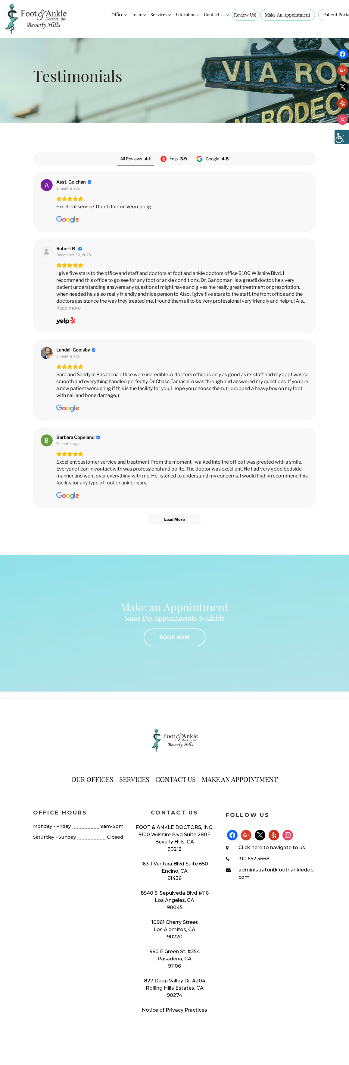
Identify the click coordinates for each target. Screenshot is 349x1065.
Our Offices (92, 779)
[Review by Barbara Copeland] (78, 437)
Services (161, 14)
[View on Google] (47, 185)
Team (139, 14)
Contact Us (217, 14)
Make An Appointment (287, 15)
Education (188, 14)
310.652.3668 (254, 859)
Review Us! (245, 15)
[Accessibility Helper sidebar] (342, 137)
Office (119, 14)
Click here (250, 847)
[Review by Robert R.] (69, 248)
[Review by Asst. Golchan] (74, 182)
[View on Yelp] (47, 252)
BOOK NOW (174, 637)
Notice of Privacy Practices (174, 1010)
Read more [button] (68, 308)
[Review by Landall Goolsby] (76, 350)
